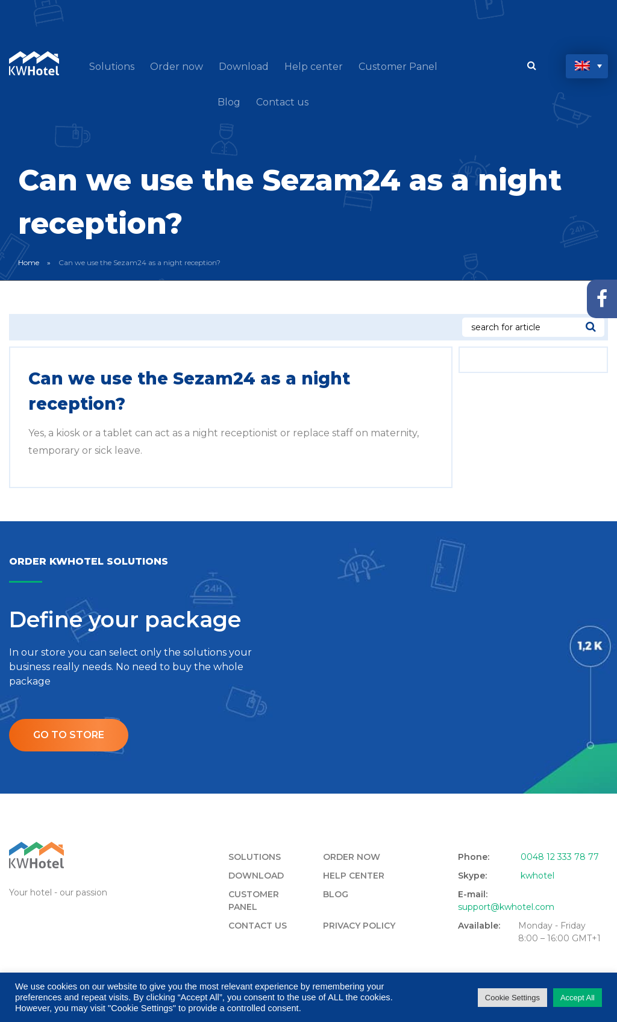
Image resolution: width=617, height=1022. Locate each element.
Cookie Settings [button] (512, 997)
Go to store (68, 735)
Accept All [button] (577, 997)
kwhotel (537, 875)
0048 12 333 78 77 (560, 856)
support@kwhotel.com (506, 906)
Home (28, 262)
